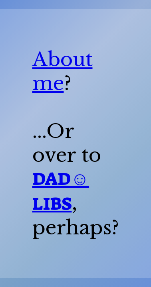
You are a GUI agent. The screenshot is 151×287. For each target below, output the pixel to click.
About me (62, 71)
